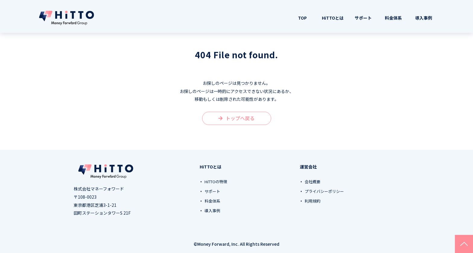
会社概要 (312, 181)
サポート (363, 18)
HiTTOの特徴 (216, 181)
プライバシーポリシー (324, 191)
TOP (302, 18)
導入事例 (423, 18)
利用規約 (312, 201)
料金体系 (393, 18)
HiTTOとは (333, 18)
